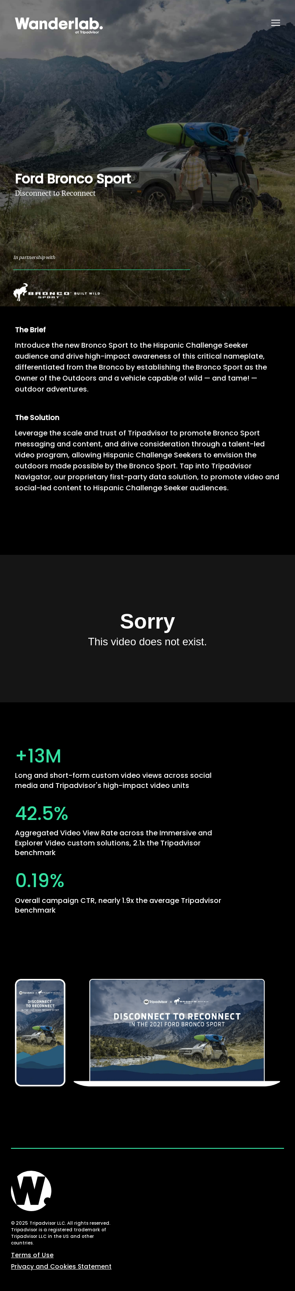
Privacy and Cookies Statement (61, 1266)
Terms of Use (32, 1255)
